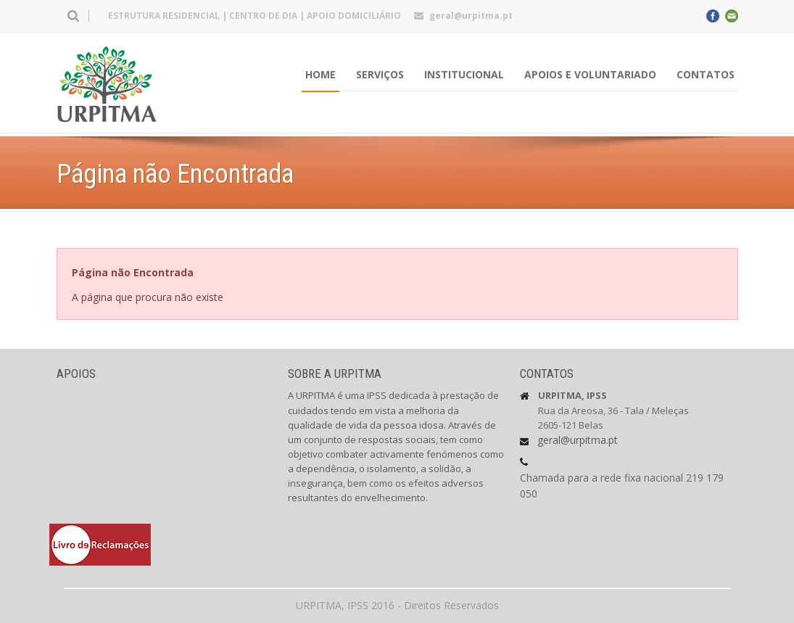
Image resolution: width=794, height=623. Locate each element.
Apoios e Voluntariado (590, 74)
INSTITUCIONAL (464, 74)
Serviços (380, 74)
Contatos (706, 74)
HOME (320, 74)
